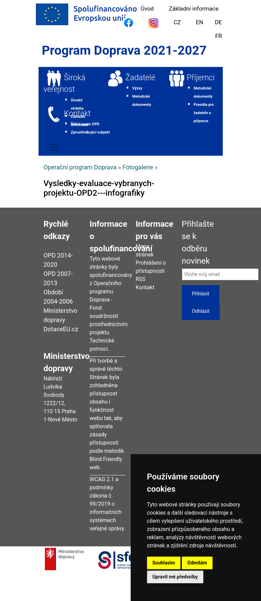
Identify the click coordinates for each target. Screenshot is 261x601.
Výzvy (137, 88)
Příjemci (201, 77)
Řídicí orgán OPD (85, 124)
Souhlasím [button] (164, 562)
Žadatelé (141, 77)
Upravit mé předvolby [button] (175, 576)
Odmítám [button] (197, 562)
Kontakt (77, 113)
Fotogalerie (137, 167)
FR (218, 35)
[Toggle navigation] (53, 147)
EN (199, 22)
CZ (177, 22)
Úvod (147, 8)
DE (218, 22)
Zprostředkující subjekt (90, 132)
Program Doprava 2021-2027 (124, 50)
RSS (141, 279)
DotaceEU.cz (61, 329)
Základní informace (194, 8)
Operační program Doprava (80, 167)
